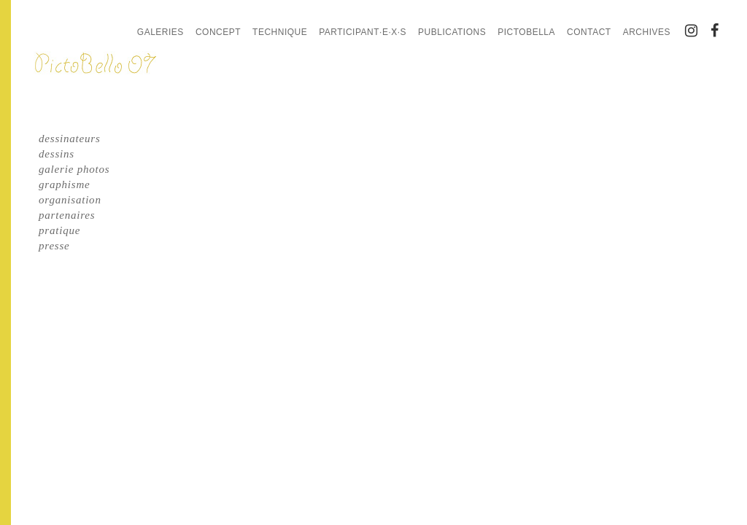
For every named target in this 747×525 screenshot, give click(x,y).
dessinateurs (70, 138)
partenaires (67, 215)
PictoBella (526, 32)
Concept (218, 32)
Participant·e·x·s (362, 32)
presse (54, 246)
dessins (56, 154)
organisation (70, 200)
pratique (59, 230)
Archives (646, 32)
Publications (452, 32)
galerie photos (74, 169)
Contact (589, 32)
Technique (279, 32)
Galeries (160, 32)
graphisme (64, 184)
